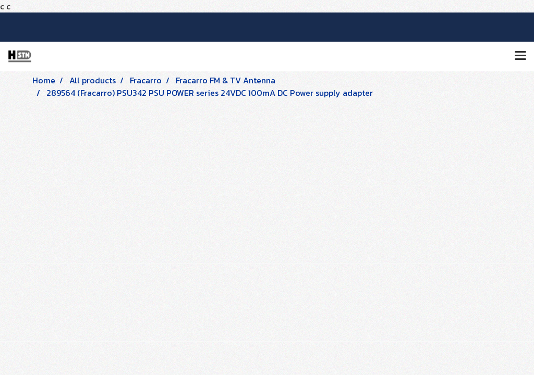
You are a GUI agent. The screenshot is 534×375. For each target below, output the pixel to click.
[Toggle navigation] (520, 56)
